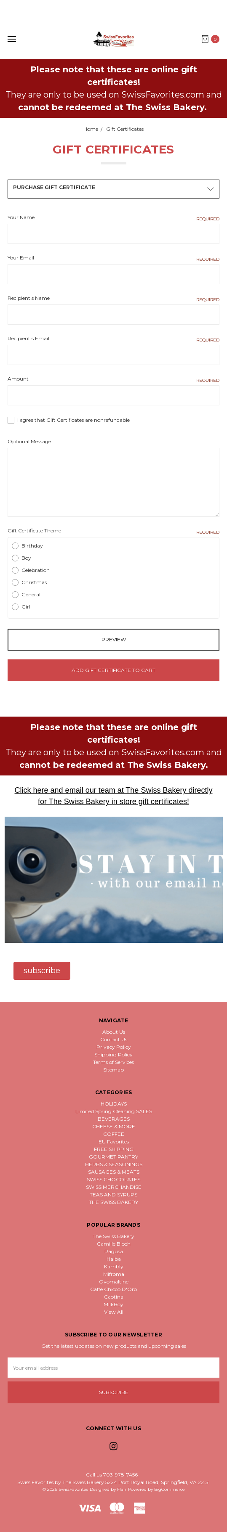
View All (113, 1312)
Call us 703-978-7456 (112, 1474)
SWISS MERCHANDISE (114, 1187)
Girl (25, 606)
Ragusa (113, 1251)
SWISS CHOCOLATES (113, 1179)
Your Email (113, 258)
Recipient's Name (113, 298)
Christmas (34, 582)
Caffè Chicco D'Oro (113, 1289)
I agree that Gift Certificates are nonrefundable (73, 420)
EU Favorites (114, 1141)
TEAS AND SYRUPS (113, 1194)
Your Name (113, 217)
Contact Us (113, 1039)
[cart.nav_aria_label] (212, 39)
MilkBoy (113, 1304)
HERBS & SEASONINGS (113, 1164)
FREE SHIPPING (114, 1149)
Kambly (113, 1266)
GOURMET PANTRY (113, 1157)
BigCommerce (169, 1489)
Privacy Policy (113, 1047)
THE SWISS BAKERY (113, 1202)
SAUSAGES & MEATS (113, 1172)
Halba (114, 1259)
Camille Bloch (114, 1244)
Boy (26, 558)
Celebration (35, 570)
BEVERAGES (114, 1119)
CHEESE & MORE (113, 1126)
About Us (113, 1032)
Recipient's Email (113, 338)
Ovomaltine (113, 1281)
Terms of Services (113, 1062)
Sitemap (113, 1069)
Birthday (32, 545)
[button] (41, 971)
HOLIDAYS (114, 1104)
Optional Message (29, 441)
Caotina (113, 1297)
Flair (121, 1489)
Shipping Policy (113, 1054)
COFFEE (113, 1134)
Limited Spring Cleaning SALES (113, 1111)
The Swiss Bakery (113, 1236)
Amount (113, 379)
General (30, 594)
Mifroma (113, 1274)
